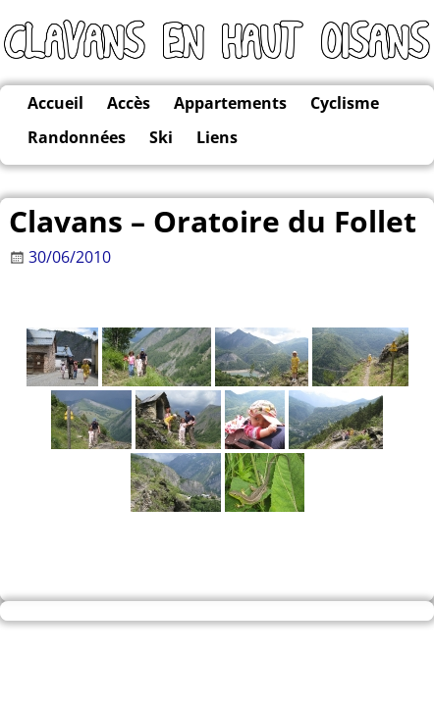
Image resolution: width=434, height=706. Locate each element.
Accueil (55, 103)
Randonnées (76, 137)
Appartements (230, 103)
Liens (217, 137)
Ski (161, 137)
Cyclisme (344, 103)
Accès (128, 103)
